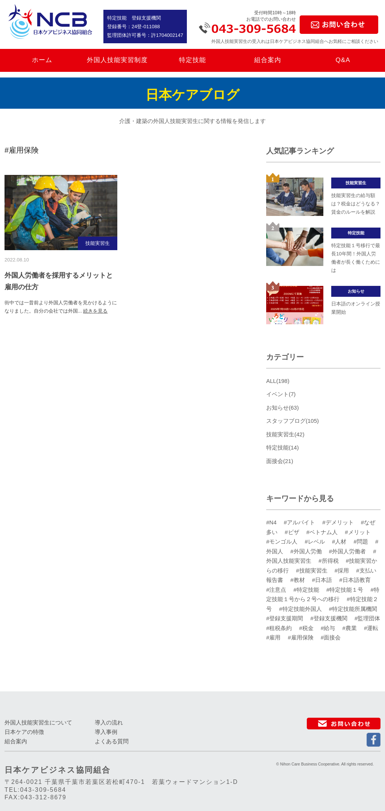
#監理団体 (367, 618)
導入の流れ (109, 722)
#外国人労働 (306, 551)
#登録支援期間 (285, 618)
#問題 (362, 541)
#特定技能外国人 (301, 609)
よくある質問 (112, 741)
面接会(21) (279, 461)
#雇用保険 (301, 637)
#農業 (351, 628)
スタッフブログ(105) (292, 421)
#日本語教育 (354, 580)
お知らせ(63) (282, 407)
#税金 (307, 628)
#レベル (316, 541)
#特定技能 (307, 589)
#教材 (298, 580)
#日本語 (323, 580)
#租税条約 (280, 628)
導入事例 (106, 732)
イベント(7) (281, 394)
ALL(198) (278, 381)
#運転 (371, 628)
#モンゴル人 (282, 541)
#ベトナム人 (323, 532)
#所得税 (329, 560)
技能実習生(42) (285, 434)
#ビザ (293, 532)
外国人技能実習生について (38, 722)
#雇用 (274, 637)
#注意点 (277, 589)
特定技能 (192, 60)
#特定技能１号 (345, 589)
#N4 (272, 522)
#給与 (329, 628)
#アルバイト (300, 522)
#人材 (340, 541)
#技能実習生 (312, 570)
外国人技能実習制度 (117, 60)
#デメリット (338, 522)
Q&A (342, 60)
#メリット (357, 532)
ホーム (42, 60)
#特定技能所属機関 (353, 609)
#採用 (343, 570)
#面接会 (331, 637)
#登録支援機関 (330, 618)
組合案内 (267, 60)
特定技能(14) (282, 447)
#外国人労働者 (348, 551)
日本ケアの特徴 (24, 732)
